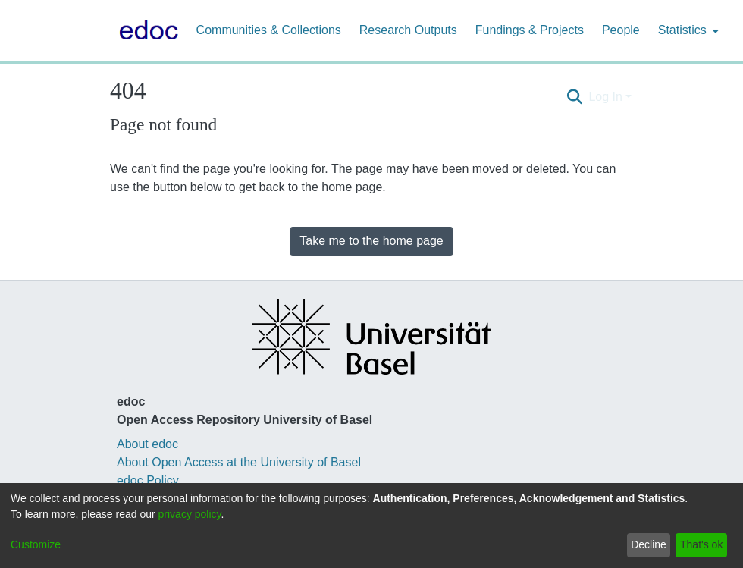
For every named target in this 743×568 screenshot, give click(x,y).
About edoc (147, 444)
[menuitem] (687, 30)
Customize (36, 544)
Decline (648, 544)
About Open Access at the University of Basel (239, 462)
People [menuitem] (621, 30)
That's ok (701, 544)
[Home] (145, 30)
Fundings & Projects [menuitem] (529, 30)
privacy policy (189, 514)
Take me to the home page (371, 240)
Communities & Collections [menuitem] (268, 30)
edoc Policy (148, 480)
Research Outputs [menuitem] (408, 30)
